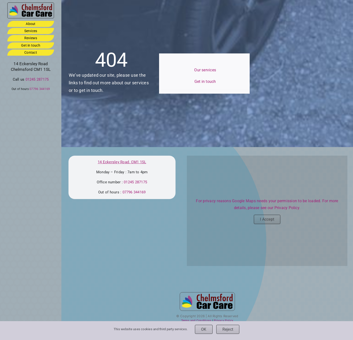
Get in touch (205, 81)
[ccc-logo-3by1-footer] (31, 4)
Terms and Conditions (196, 320)
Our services (205, 70)
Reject (227, 329)
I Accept (267, 219)
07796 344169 (39, 89)
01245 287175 (37, 79)
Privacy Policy (286, 207)
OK (203, 329)
